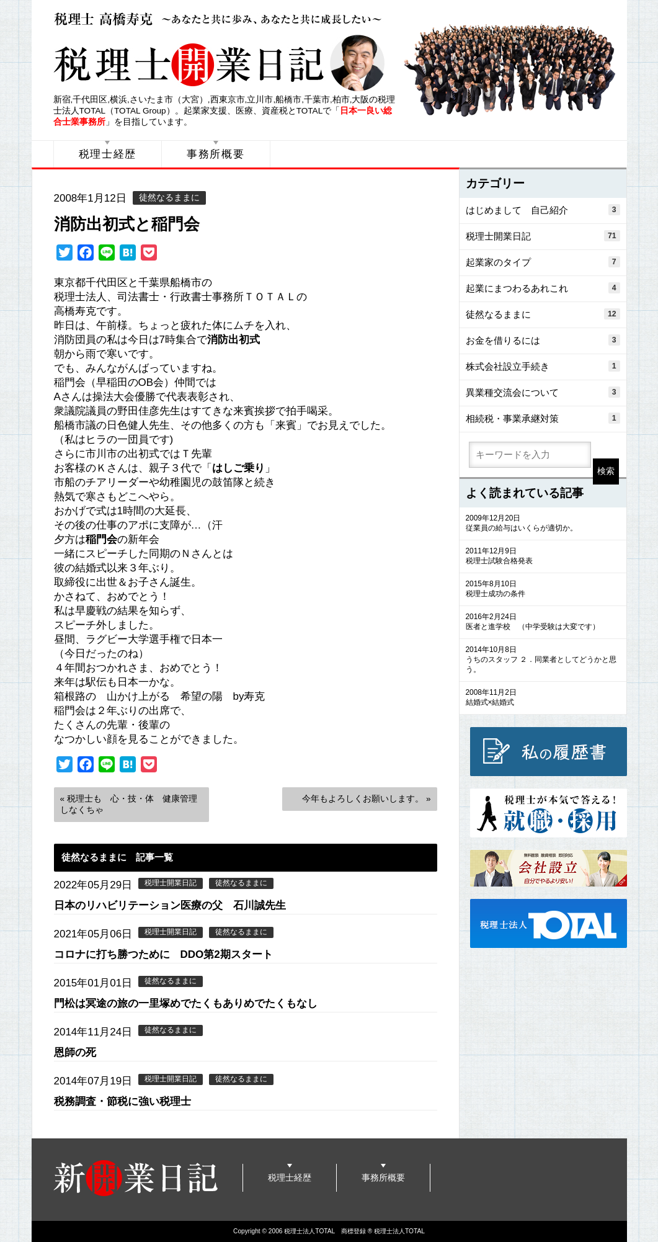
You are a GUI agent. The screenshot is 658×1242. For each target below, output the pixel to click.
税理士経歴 (108, 154)
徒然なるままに (169, 197)
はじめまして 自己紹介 (543, 209)
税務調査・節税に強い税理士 (122, 1101)
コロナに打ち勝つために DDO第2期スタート (163, 954)
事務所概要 (216, 154)
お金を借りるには (543, 340)
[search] (530, 455)
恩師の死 (75, 1052)
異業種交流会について (543, 392)
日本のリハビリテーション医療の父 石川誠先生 (170, 905)
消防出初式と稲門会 (127, 224)
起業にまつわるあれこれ (543, 287)
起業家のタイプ (543, 261)
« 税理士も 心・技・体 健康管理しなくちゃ (128, 804)
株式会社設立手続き (543, 366)
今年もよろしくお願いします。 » (366, 798)
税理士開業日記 (170, 882)
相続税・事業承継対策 (543, 418)
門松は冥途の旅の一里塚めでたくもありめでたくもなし (186, 1003)
